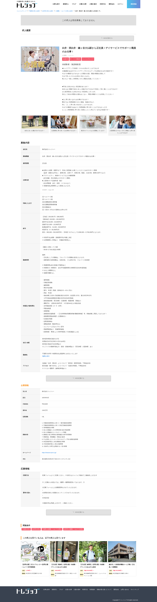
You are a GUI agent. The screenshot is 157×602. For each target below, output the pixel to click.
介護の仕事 (82, 4)
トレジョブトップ (22, 11)
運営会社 (111, 4)
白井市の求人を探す (47, 11)
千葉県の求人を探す (34, 11)
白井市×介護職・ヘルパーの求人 (73, 529)
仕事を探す (56, 4)
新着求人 (66, 4)
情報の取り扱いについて (104, 589)
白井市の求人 (36, 529)
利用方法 (103, 4)
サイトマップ (135, 589)
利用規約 (92, 589)
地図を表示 (45, 356)
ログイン (120, 4)
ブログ (74, 4)
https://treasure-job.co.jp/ (49, 452)
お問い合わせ (125, 589)
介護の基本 (93, 4)
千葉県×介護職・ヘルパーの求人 (52, 529)
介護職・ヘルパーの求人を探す (64, 11)
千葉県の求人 (26, 529)
